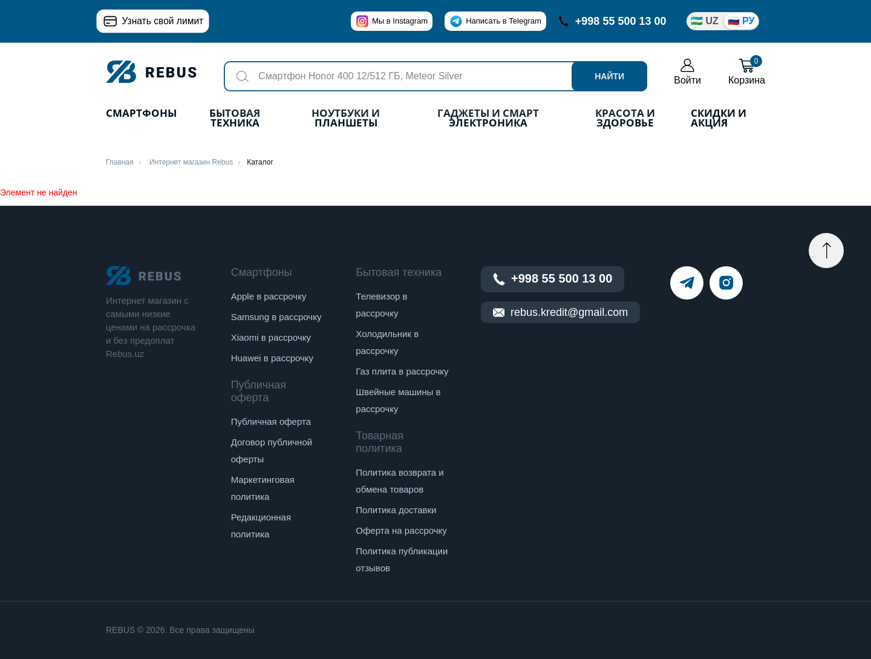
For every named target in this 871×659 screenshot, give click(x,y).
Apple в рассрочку (269, 296)
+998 (612, 21)
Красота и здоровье (625, 119)
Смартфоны (141, 114)
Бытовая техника (234, 119)
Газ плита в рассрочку (402, 371)
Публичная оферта (271, 421)
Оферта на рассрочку (401, 530)
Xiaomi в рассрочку (271, 337)
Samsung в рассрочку (276, 317)
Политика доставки (396, 510)
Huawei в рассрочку (272, 358)
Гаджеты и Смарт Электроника (488, 119)
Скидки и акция (718, 119)
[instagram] (726, 283)
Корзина (746, 71)
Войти (687, 71)
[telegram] (686, 283)
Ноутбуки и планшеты (346, 119)
